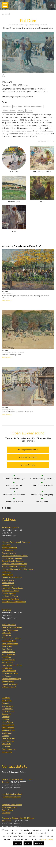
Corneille (5, 719)
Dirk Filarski (6, 633)
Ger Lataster (7, 733)
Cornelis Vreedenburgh (11, 679)
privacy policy (47, 839)
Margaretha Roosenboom (12, 588)
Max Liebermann (8, 654)
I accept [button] (38, 843)
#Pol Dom (7, 106)
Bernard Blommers (9, 547)
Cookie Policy (7, 810)
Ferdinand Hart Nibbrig (11, 638)
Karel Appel (7, 700)
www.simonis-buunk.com (12, 823)
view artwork (6, 300)
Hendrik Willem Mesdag (12, 577)
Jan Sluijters (7, 668)
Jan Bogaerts (7, 708)
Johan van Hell (8, 725)
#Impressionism (9, 111)
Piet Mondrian (7, 662)
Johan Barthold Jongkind (12, 558)
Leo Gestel (6, 635)
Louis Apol (6, 545)
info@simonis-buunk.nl (11, 787)
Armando (5, 703)
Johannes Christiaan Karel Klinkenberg (17, 569)
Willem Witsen (8, 681)
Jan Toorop (6, 676)
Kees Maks (6, 657)
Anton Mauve (7, 574)
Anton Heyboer (8, 727)
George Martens (8, 660)
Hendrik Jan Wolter (10, 684)
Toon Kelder (7, 649)
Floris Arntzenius (9, 624)
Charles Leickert (8, 580)
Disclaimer (6, 813)
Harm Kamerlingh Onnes (12, 665)
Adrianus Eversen (9, 553)
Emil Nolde (6, 744)
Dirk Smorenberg (9, 670)
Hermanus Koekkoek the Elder (14, 564)
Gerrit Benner (7, 706)
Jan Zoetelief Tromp (10, 596)
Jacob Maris (6, 572)
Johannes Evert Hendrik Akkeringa (16, 542)
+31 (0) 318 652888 (28, 457)
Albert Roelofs (8, 582)
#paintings (17, 106)
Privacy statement (9, 807)
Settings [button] (18, 843)
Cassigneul (6, 714)
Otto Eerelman (8, 550)
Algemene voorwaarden (12, 804)
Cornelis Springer (9, 593)
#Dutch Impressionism (33, 106)
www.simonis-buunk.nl (11, 785)
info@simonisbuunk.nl (28, 449)
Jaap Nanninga (8, 741)
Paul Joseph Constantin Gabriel (15, 555)
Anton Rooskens (9, 749)
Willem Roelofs (8, 585)
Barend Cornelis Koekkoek (13, 561)
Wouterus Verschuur (10, 599)
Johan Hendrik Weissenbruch (14, 601)
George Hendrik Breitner (12, 627)
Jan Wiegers (7, 752)
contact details (28, 465)
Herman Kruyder (8, 652)
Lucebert (5, 735)
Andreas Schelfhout (10, 591)
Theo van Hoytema (10, 643)
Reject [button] (28, 843)
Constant (5, 717)
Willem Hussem (8, 730)
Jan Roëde (6, 746)
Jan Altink (6, 698)
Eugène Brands (8, 711)
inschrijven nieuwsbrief (12, 794)
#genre (29, 111)
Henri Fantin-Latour (10, 630)
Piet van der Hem (9, 641)
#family (21, 111)
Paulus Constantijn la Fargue (14, 566)
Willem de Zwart (9, 687)
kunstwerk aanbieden (11, 797)
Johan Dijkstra (7, 722)
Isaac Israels (7, 646)
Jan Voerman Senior (10, 673)
